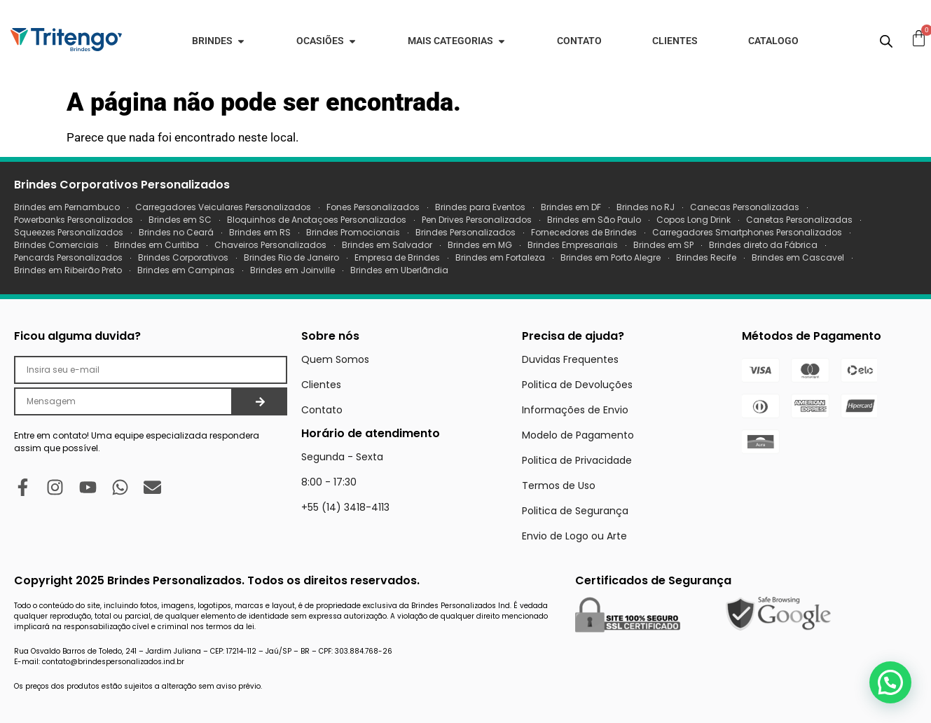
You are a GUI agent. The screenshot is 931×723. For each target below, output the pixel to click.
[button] (890, 682)
